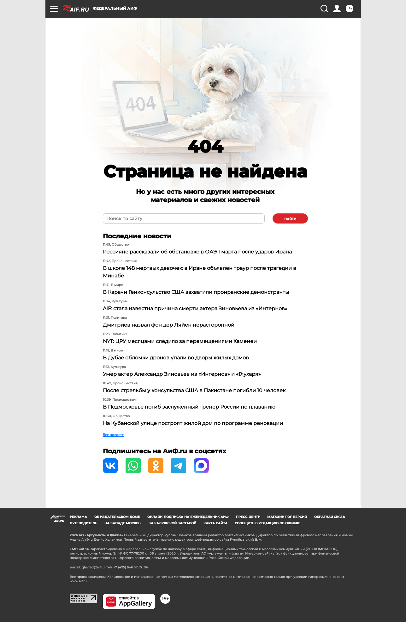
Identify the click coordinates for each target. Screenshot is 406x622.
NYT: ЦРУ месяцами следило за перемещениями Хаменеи (180, 341)
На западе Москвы (122, 523)
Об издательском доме (117, 517)
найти (290, 219)
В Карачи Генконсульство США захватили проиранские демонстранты (196, 292)
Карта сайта (215, 523)
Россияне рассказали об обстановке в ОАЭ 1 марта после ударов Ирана (197, 252)
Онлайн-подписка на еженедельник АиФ (188, 517)
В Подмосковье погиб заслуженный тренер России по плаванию (189, 407)
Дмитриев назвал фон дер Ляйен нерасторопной (168, 325)
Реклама (78, 517)
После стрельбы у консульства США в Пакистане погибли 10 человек (194, 390)
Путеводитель (83, 523)
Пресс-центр (248, 517)
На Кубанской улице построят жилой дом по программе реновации (193, 423)
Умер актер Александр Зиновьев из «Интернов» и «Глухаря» (182, 374)
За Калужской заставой (172, 523)
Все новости (113, 434)
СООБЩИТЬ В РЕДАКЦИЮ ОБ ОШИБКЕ (267, 523)
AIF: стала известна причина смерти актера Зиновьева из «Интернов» (195, 308)
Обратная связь (329, 517)
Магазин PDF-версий (287, 517)
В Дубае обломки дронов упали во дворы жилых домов (176, 358)
